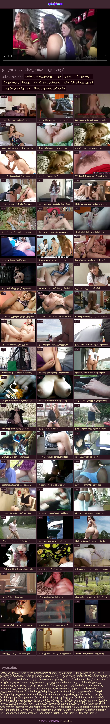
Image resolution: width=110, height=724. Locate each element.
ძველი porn (37, 679)
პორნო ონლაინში (52, 700)
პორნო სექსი (25, 673)
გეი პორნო (38, 682)
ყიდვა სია (66, 720)
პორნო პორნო (64, 706)
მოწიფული (17, 706)
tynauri (17, 676)
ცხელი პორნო (101, 706)
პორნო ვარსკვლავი (57, 679)
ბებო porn (13, 679)
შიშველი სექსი (9, 694)
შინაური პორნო (88, 712)
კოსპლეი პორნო (61, 673)
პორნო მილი (68, 691)
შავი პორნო (78, 679)
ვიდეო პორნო (75, 697)
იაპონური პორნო (73, 709)
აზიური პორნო (53, 712)
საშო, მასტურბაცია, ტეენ (78, 82)
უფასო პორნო (27, 694)
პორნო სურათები (55, 4)
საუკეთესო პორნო (82, 694)
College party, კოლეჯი (39, 76)
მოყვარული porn (10, 682)
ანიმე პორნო (77, 676)
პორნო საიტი (96, 685)
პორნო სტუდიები (50, 703)
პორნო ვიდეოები (33, 676)
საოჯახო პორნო (30, 709)
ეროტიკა (62, 676)
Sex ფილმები (8, 673)
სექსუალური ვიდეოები (23, 685)
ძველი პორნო (85, 691)
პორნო (25, 679)
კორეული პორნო (51, 709)
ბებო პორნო (70, 712)
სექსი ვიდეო (80, 673)
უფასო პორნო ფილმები (40, 706)
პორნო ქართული (89, 703)
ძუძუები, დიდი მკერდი (17, 88)
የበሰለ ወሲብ (50, 676)
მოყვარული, (11, 82)
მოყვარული (84, 76)
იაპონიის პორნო (95, 697)
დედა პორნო (30, 697)
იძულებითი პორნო (33, 688)
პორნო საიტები (9, 712)
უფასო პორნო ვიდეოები (53, 685)
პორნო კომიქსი (9, 709)
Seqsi (98, 691)
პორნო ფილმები (10, 688)
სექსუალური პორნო (57, 688)
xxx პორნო (92, 676)
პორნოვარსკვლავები (52, 697)
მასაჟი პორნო (82, 706)
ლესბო (68, 76)
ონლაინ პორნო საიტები (29, 691)
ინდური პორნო (95, 679)
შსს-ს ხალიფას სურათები (49, 88)
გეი (59, 76)
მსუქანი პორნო (78, 685)
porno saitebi (42, 673)
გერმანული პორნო (75, 700)
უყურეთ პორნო (80, 688)
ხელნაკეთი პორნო (31, 712)
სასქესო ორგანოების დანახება (41, 82)
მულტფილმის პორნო (59, 682)
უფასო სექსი (32, 700)
